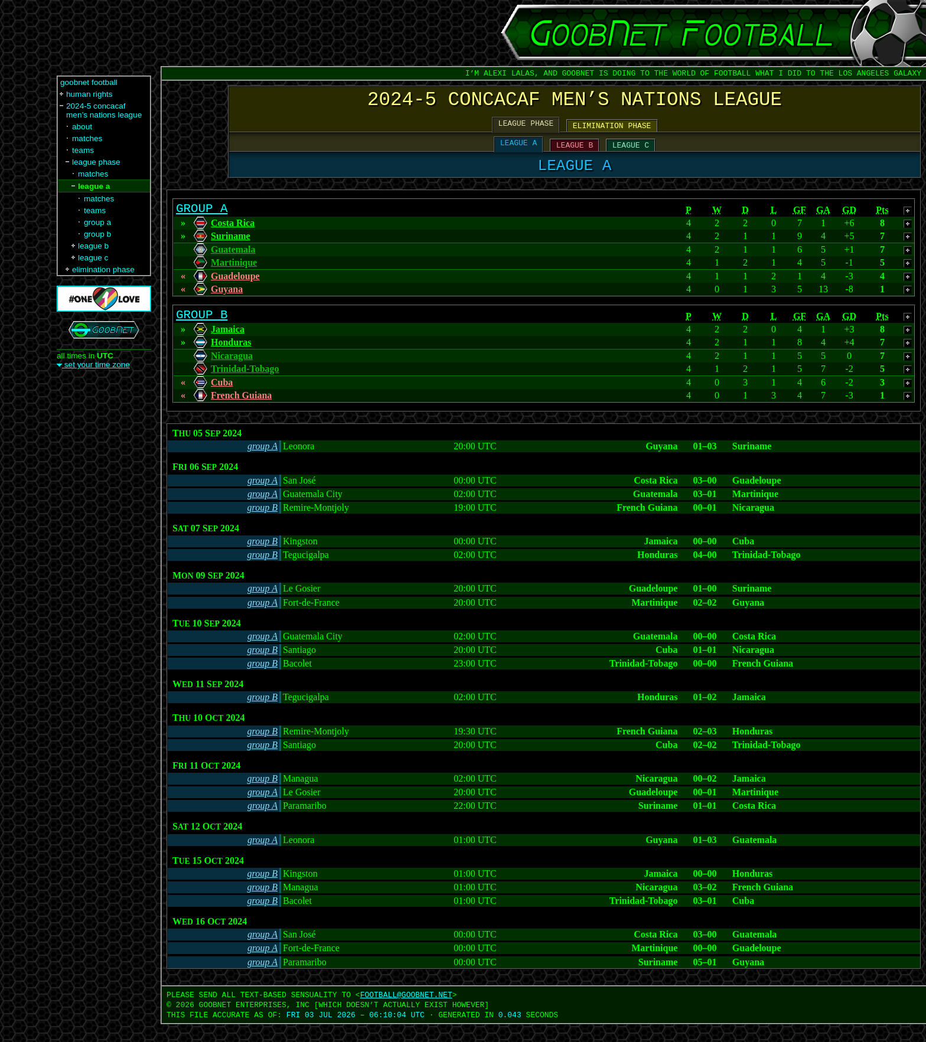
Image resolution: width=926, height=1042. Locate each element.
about (82, 126)
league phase (96, 162)
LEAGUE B (574, 153)
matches (87, 138)
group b (97, 234)
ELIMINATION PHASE (612, 131)
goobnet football (89, 82)
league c (93, 257)
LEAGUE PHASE (526, 129)
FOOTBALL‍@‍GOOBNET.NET (406, 1012)
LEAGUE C (630, 153)
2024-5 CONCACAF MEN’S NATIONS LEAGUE (574, 102)
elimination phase (103, 269)
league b (93, 245)
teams (83, 150)
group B (262, 525)
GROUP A (201, 222)
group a (97, 222)
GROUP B (201, 331)
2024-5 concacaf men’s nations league (104, 110)
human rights (89, 94)
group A (262, 464)
